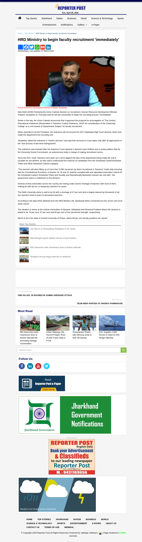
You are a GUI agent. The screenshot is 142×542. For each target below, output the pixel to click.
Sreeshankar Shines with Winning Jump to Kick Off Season (82, 335)
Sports (120, 18)
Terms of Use (51, 527)
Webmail (69, 527)
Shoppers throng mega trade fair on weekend (50, 256)
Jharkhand (47, 18)
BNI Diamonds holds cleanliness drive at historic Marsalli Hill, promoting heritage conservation (29, 338)
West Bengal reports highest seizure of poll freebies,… (54, 238)
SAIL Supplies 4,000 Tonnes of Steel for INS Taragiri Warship (109, 335)
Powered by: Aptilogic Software (83, 533)
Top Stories (31, 18)
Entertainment (49, 24)
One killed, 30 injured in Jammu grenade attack (45, 295)
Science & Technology (102, 18)
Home (20, 33)
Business (71, 18)
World (84, 18)
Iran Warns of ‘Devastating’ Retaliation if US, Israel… (53, 229)
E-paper (96, 523)
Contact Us (32, 527)
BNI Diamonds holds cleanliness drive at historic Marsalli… (56, 247)
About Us (111, 523)
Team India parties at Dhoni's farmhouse (100, 303)
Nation (59, 18)
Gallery (82, 24)
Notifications (67, 24)
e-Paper (96, 24)
